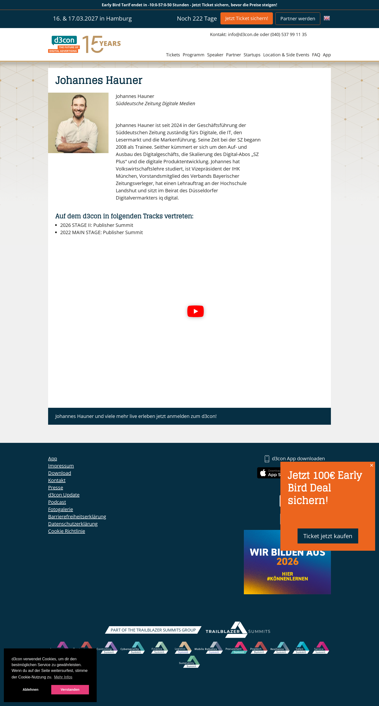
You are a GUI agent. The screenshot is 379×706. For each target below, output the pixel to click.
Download (59, 473)
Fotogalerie (60, 509)
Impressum (61, 465)
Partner (233, 55)
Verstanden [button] (70, 689)
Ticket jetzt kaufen (327, 536)
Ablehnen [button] (30, 689)
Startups (252, 55)
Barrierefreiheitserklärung (77, 516)
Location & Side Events (286, 55)
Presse (55, 487)
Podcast (57, 502)
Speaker (215, 55)
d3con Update (64, 494)
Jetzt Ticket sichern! (246, 18)
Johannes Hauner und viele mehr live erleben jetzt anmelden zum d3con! (136, 416)
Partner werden (297, 18)
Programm (193, 55)
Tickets (173, 55)
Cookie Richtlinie (66, 531)
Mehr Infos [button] (63, 677)
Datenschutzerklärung (73, 523)
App (327, 55)
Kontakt (57, 480)
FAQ (316, 55)
